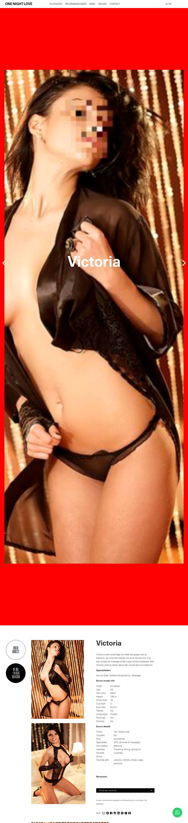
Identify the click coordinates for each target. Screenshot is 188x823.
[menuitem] (167, 4)
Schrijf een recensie (125, 790)
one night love (18, 4)
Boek (92, 4)
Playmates (56, 4)
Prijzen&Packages (75, 4)
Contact (115, 4)
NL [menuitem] (167, 4)
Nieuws (102, 4)
